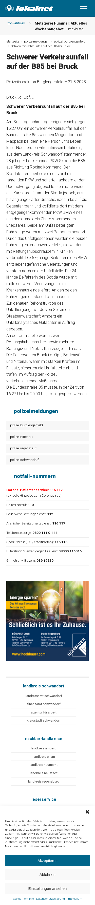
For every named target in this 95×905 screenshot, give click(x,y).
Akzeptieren (47, 860)
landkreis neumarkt (44, 765)
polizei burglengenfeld (26, 425)
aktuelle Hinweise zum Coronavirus (34, 495)
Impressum (74, 898)
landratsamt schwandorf (44, 696)
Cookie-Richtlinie (23, 898)
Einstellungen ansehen (47, 888)
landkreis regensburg (43, 781)
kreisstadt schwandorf (44, 720)
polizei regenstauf (23, 448)
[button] (87, 811)
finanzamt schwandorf (44, 704)
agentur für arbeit (43, 712)
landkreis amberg (43, 748)
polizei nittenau (21, 437)
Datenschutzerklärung (50, 898)
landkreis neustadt (44, 773)
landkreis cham (44, 757)
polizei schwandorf (24, 460)
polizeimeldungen (36, 41)
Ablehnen (47, 874)
